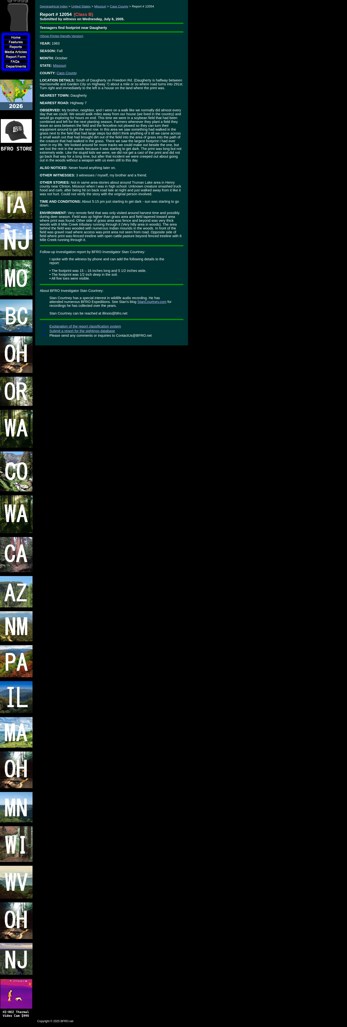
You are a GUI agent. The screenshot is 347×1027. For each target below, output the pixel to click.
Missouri (100, 6)
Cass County (119, 6)
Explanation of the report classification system (85, 326)
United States (81, 6)
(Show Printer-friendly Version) (61, 36)
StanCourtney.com (151, 302)
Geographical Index (54, 6)
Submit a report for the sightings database (82, 331)
